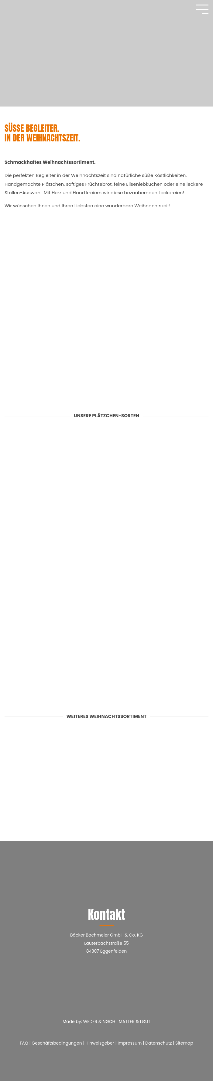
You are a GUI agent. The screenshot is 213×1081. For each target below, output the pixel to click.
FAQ (24, 1043)
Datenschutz (158, 1043)
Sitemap (184, 1043)
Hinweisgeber (99, 1043)
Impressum (130, 1043)
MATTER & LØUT (134, 1021)
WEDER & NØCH (99, 1021)
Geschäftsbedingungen (57, 1043)
